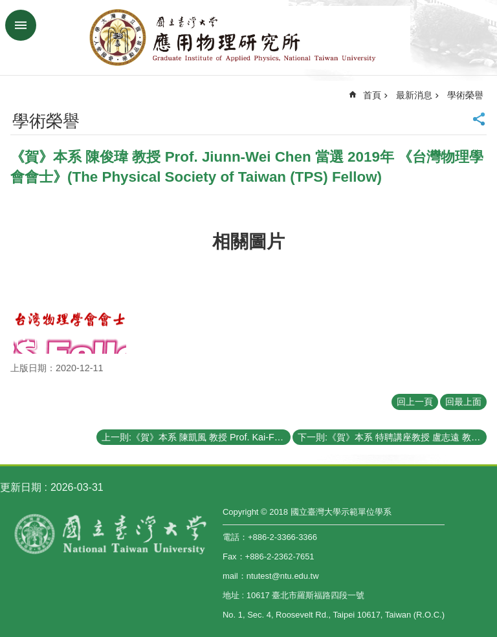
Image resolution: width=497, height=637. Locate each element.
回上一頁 (415, 401)
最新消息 (414, 95)
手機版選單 (20, 25)
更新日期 (20, 487)
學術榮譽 (465, 95)
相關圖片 (248, 242)
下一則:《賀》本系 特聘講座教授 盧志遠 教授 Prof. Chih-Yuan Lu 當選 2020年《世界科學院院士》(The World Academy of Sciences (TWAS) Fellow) (392, 437)
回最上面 (463, 401)
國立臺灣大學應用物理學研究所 (248, 37)
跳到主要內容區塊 (6, 6)
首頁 (372, 95)
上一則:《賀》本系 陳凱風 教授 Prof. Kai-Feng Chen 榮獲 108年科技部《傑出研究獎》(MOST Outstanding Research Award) (196, 437)
